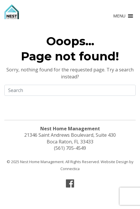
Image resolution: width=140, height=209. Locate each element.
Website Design (114, 161)
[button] (119, 16)
